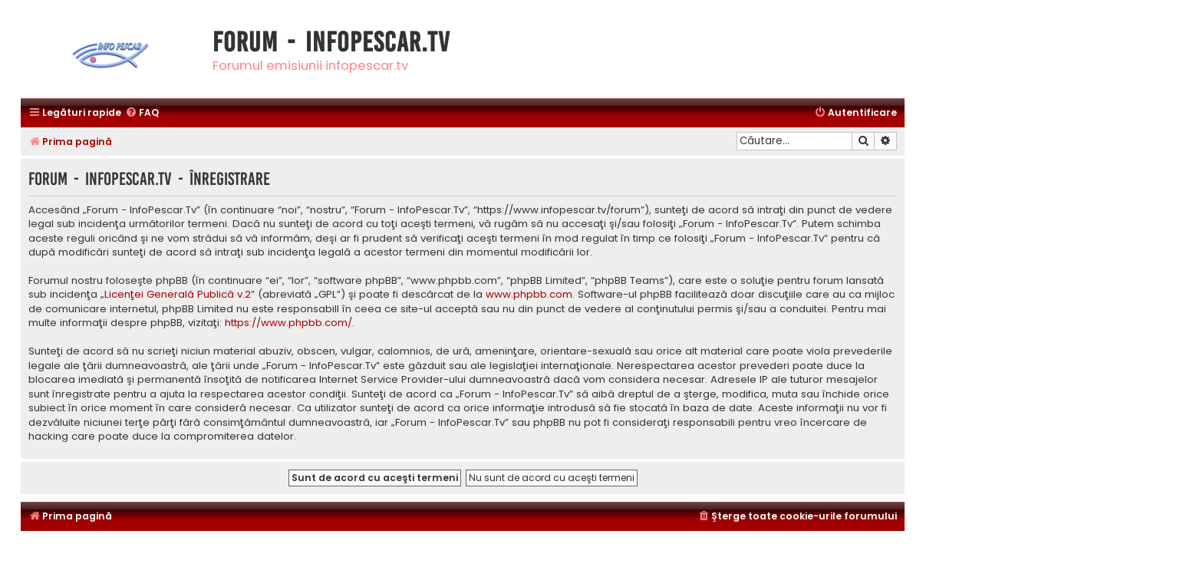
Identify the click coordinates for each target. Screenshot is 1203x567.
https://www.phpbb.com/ (288, 323)
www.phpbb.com (529, 295)
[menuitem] (142, 113)
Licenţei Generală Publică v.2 (177, 295)
